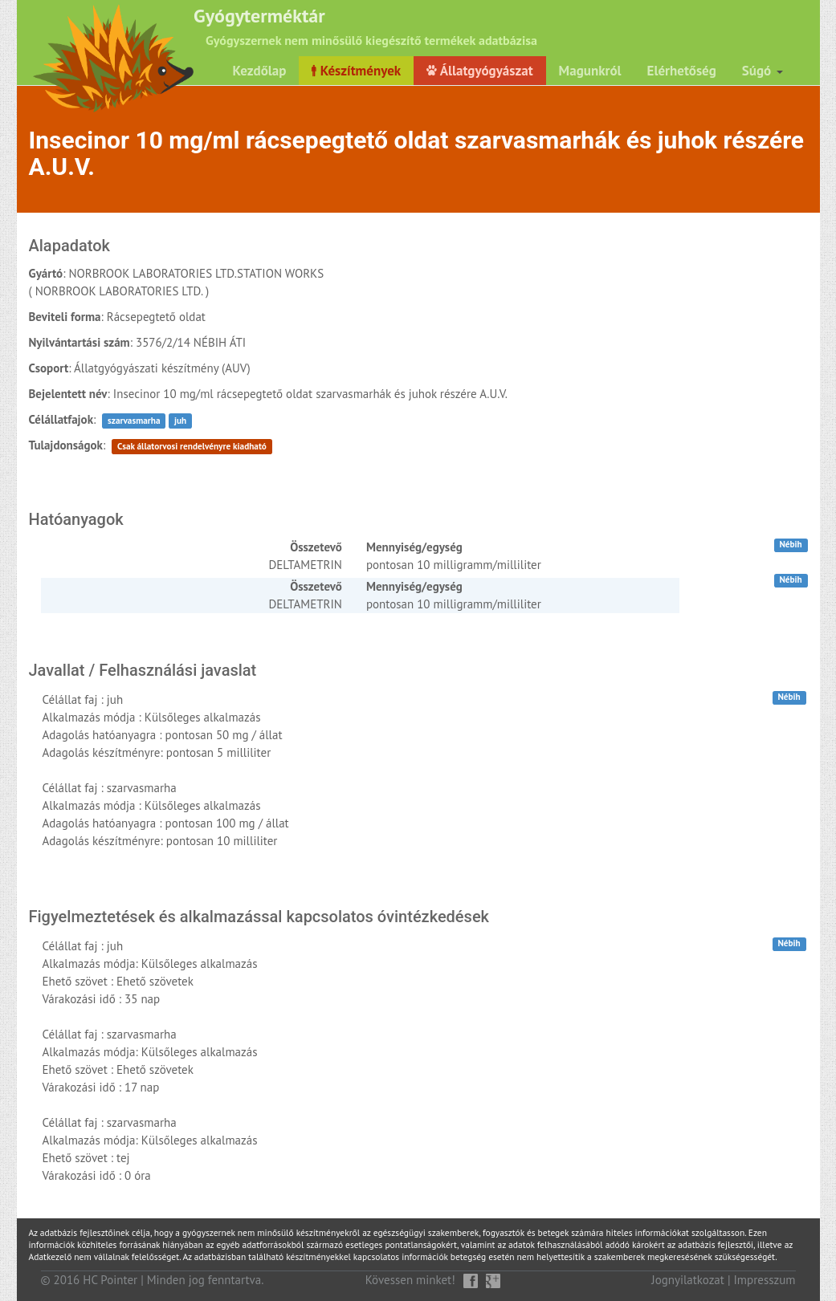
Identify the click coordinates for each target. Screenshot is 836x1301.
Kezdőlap (259, 70)
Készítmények (356, 70)
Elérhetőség (681, 70)
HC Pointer (110, 1279)
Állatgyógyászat (479, 70)
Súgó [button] (762, 70)
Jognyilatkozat (687, 1279)
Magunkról (590, 70)
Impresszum (765, 1279)
